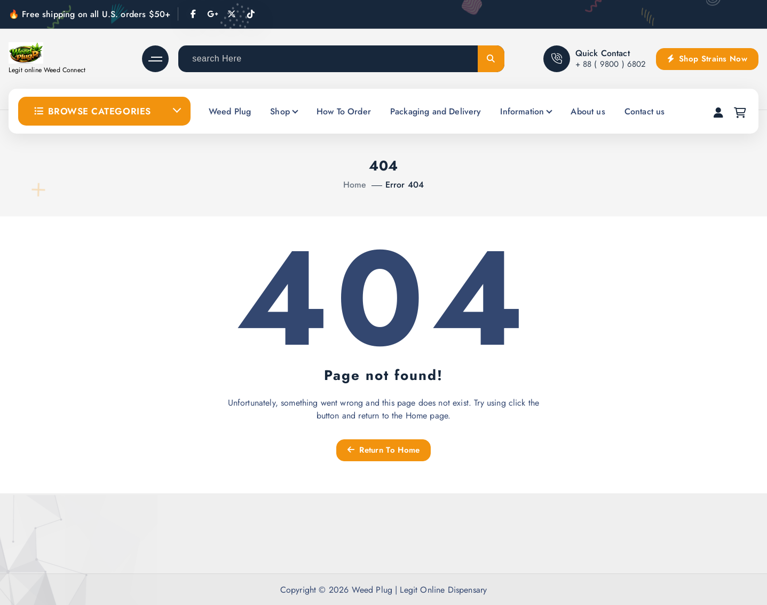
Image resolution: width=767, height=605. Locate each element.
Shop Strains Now (707, 59)
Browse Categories (92, 111)
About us (588, 111)
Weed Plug (230, 111)
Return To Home (383, 450)
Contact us (644, 111)
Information (522, 111)
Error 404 (404, 185)
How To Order (344, 111)
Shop (280, 111)
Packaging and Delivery (435, 111)
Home (355, 185)
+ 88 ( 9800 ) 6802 (610, 64)
